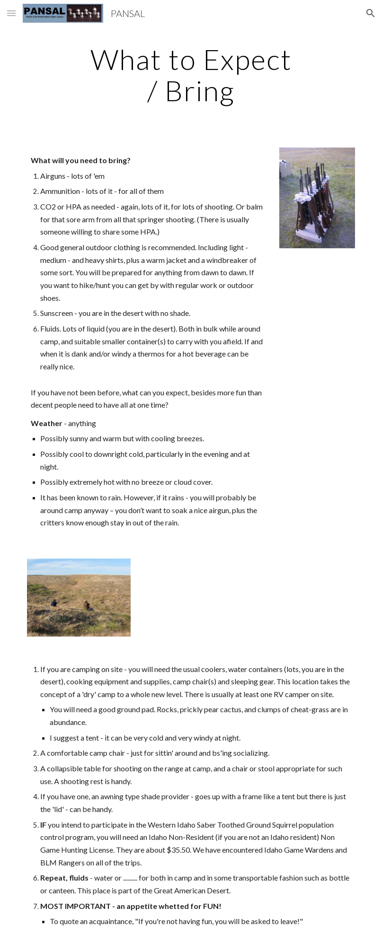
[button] (11, 13)
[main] (191, 75)
